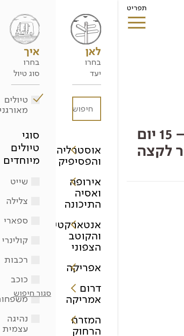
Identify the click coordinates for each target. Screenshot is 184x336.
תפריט (19, 11)
